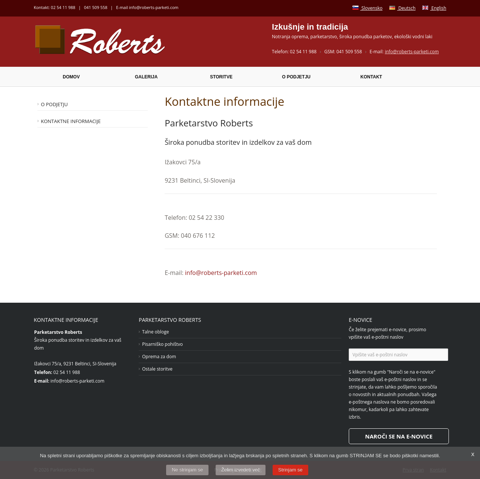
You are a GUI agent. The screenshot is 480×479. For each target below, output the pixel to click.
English (434, 8)
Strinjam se (290, 470)
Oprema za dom (159, 356)
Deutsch (402, 8)
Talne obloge (155, 332)
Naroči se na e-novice (399, 436)
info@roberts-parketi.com (153, 7)
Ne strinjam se (187, 470)
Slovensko (367, 8)
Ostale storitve (157, 369)
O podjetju (54, 104)
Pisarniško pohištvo (162, 344)
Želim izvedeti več (240, 470)
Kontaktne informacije (70, 121)
